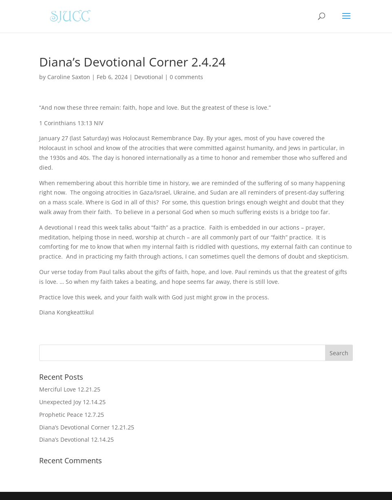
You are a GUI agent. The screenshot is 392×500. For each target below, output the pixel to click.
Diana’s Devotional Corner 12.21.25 (86, 427)
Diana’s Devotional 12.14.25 (76, 439)
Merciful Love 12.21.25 (69, 389)
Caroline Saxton (68, 77)
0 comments (186, 77)
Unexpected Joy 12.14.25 (72, 402)
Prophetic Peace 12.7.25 (71, 414)
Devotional (148, 77)
